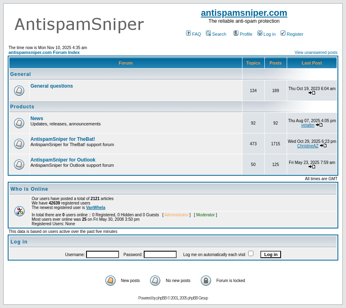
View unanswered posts (316, 52)
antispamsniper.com (244, 13)
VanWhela (95, 207)
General (20, 74)
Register (292, 34)
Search (216, 34)
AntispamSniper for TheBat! (62, 139)
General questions (51, 86)
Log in (266, 34)
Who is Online (29, 189)
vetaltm (307, 125)
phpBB (161, 298)
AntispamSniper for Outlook (62, 160)
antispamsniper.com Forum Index (44, 52)
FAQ (193, 34)
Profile (243, 34)
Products (22, 107)
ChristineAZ (307, 146)
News (36, 118)
